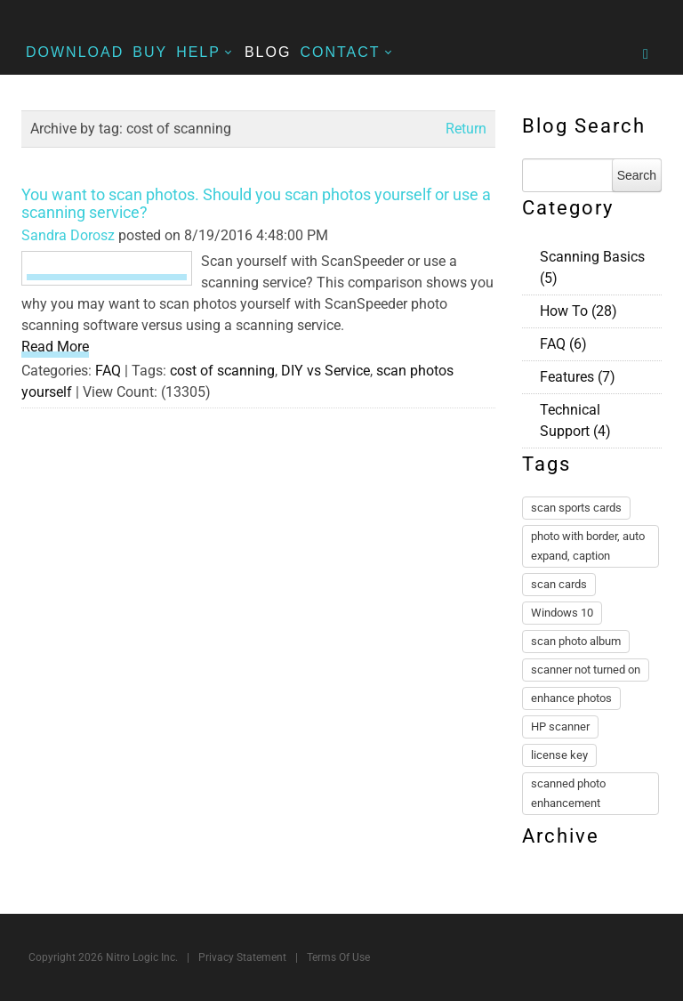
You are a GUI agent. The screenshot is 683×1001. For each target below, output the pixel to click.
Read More (55, 346)
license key (559, 755)
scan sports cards (576, 507)
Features (577, 376)
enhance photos (571, 698)
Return (466, 128)
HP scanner (560, 726)
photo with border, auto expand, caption (588, 545)
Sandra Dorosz (68, 235)
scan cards (559, 584)
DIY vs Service (325, 370)
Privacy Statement (242, 957)
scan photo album (576, 641)
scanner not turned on (585, 669)
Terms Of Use (338, 957)
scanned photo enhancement (568, 793)
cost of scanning (222, 370)
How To (578, 311)
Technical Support (575, 420)
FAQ (108, 370)
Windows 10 (562, 612)
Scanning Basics (592, 267)
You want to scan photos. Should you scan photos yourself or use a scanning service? (256, 203)
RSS (654, 254)
